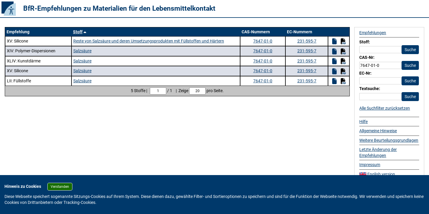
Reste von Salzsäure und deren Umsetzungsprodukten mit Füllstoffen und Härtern (148, 41)
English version (377, 174)
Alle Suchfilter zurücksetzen (384, 108)
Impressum (369, 164)
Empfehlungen (372, 32)
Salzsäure (82, 50)
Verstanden (60, 187)
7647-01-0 (262, 41)
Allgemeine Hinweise (378, 130)
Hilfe (363, 121)
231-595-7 (306, 41)
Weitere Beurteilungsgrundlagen (388, 140)
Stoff (78, 31)
